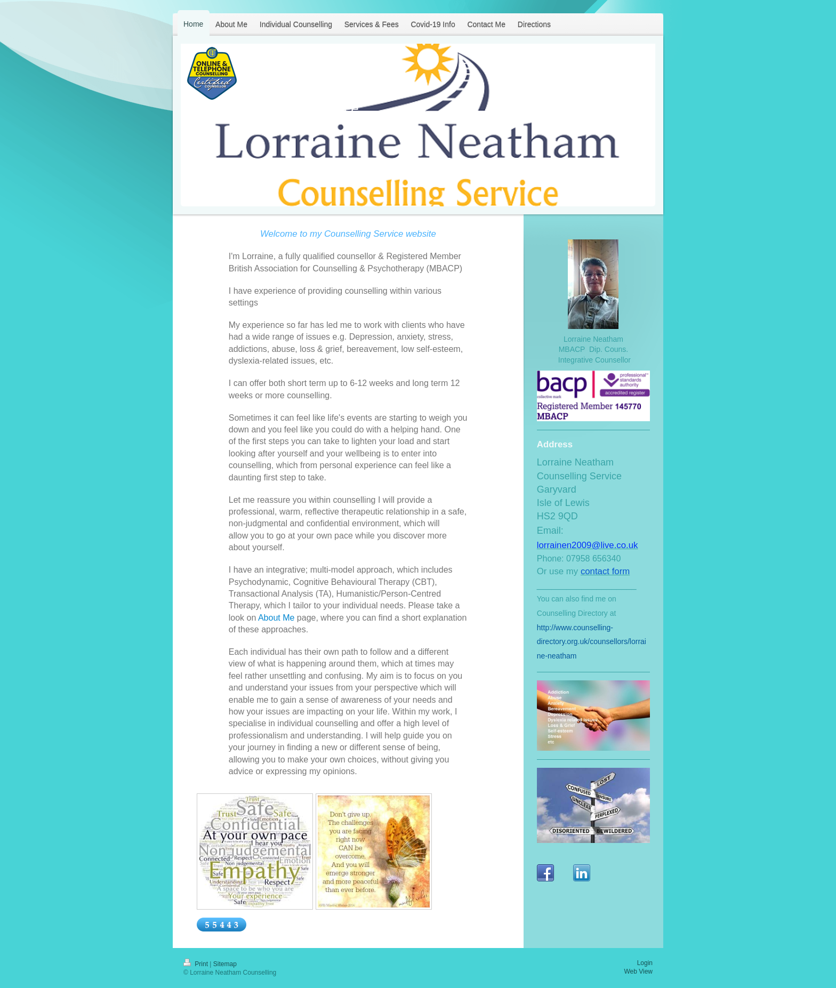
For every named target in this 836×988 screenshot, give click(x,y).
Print (196, 964)
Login (645, 963)
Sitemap (225, 964)
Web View (638, 971)
